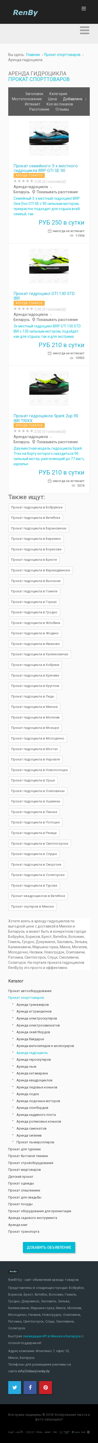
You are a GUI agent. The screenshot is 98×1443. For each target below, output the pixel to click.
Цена (53, 99)
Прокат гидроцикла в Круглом (35, 686)
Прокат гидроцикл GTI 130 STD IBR (44, 296)
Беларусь (22, 192)
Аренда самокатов (31, 1128)
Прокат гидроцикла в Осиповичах (38, 791)
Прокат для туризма (24, 1149)
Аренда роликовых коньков (38, 1121)
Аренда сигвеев (29, 1135)
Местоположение (27, 99)
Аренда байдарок (30, 1039)
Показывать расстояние (57, 192)
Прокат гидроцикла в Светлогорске (39, 843)
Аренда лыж (26, 1066)
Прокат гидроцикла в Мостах (34, 749)
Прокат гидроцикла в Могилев (35, 717)
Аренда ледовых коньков (36, 1087)
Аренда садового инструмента (32, 1218)
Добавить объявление (49, 1247)
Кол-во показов (60, 104)
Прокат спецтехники (24, 1190)
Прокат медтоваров (24, 1170)
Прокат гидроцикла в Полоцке (35, 822)
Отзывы (62, 109)
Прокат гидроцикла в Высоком (35, 581)
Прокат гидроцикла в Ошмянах (35, 801)
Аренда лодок (27, 1094)
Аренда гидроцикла (31, 187)
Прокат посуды (20, 1204)
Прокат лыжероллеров (35, 1142)
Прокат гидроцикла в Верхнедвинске (40, 570)
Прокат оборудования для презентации (39, 1211)
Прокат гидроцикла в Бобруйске (37, 507)
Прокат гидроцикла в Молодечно (37, 738)
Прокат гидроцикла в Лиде (32, 696)
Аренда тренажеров (32, 1005)
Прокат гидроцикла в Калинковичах (39, 654)
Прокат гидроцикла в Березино (36, 539)
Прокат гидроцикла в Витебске (35, 518)
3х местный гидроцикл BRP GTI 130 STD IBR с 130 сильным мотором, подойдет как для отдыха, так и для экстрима (47, 331)
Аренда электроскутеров (36, 1018)
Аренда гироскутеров (33, 1059)
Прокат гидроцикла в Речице (34, 833)
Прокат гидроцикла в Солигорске (38, 875)
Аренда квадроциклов (34, 1080)
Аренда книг (18, 1225)
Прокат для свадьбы (24, 1197)
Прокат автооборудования (29, 991)
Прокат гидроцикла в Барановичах (38, 528)
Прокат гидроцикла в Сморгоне (36, 864)
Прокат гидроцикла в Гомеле (34, 591)
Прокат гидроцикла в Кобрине (35, 665)
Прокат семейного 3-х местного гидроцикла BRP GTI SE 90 (46, 168)
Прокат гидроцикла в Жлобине (35, 623)
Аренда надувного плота (36, 1115)
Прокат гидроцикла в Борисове (36, 549)
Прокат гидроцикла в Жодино (35, 633)
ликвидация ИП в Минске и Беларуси (52, 1336)
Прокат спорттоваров (39, 79)
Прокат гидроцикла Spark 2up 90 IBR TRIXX (46, 418)
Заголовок (34, 94)
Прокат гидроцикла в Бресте (34, 560)
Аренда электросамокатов (38, 1025)
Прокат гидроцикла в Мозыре (35, 728)
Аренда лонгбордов (32, 1108)
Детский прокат (20, 1177)
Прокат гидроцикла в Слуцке (34, 854)
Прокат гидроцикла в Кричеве (35, 675)
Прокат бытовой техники (28, 1156)
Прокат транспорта (23, 1231)
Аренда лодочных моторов (38, 1101)
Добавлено (73, 99)
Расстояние (39, 109)
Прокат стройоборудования (30, 1163)
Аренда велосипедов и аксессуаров (45, 1046)
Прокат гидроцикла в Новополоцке (39, 770)
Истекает (33, 104)
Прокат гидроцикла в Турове (34, 885)
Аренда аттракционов (34, 1011)
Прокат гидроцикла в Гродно (34, 612)
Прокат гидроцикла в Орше (33, 780)
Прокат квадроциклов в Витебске (38, 896)
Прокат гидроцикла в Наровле (35, 759)
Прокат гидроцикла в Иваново (35, 644)
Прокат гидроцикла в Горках (34, 602)
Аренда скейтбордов (33, 1032)
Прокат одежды (21, 1183)
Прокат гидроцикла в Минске (34, 707)
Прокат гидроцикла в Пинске (34, 812)
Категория (58, 94)
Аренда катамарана (32, 1073)
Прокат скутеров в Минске (32, 906)
